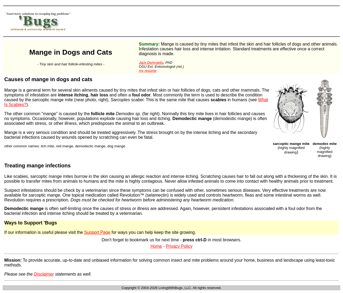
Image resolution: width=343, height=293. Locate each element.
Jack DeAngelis (151, 63)
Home (156, 246)
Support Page (97, 232)
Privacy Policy (179, 246)
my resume (147, 71)
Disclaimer (44, 274)
